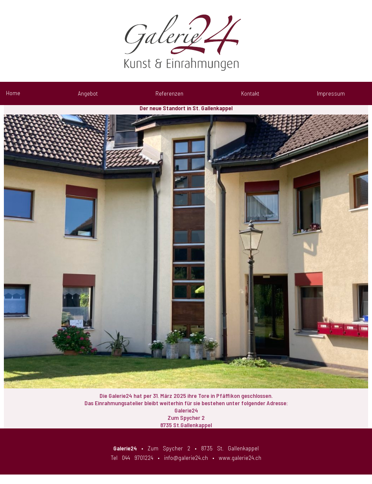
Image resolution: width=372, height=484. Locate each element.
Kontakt (250, 93)
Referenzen (169, 93)
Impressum (331, 93)
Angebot (88, 93)
